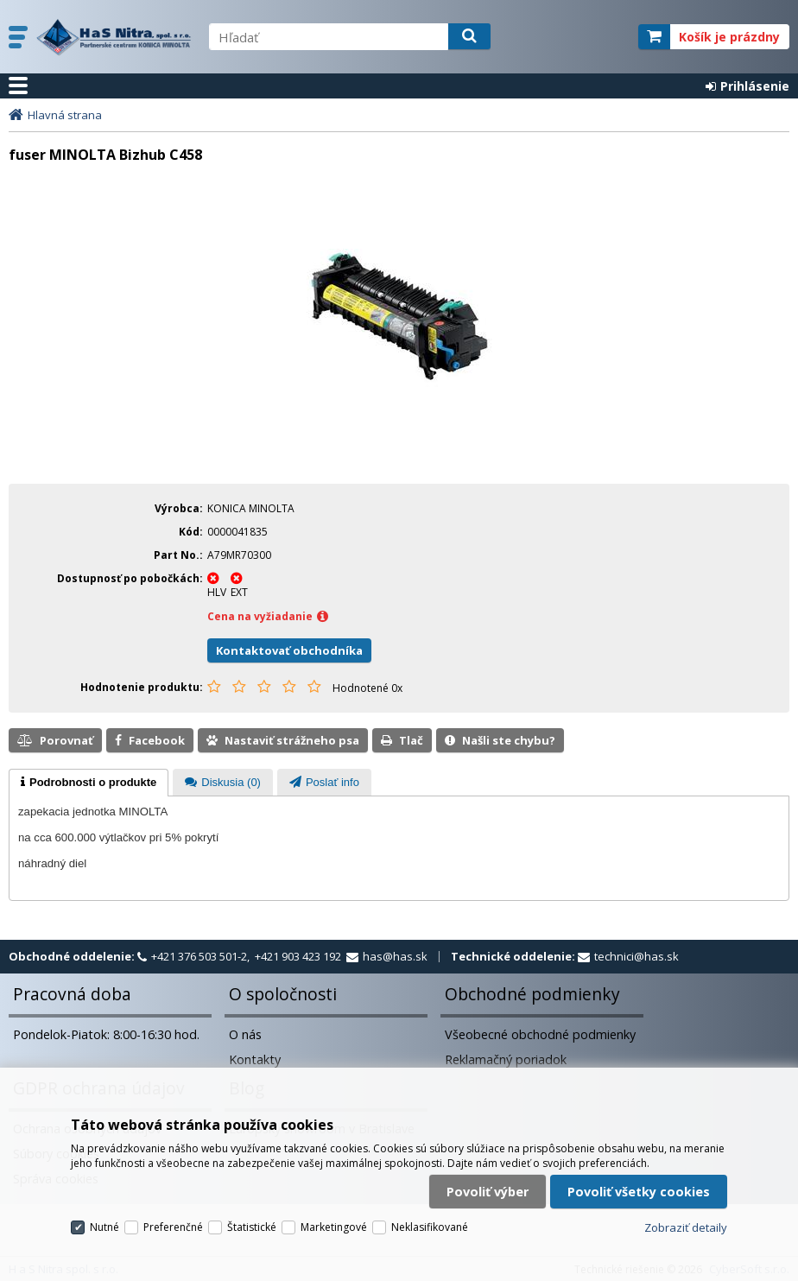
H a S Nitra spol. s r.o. (114, 37)
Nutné (104, 1227)
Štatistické (251, 1227)
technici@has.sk (636, 956)
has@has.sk (395, 956)
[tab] (88, 782)
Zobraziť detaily (685, 1227)
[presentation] (89, 783)
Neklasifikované (429, 1227)
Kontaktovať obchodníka (289, 650)
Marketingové (334, 1227)
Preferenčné (173, 1227)
